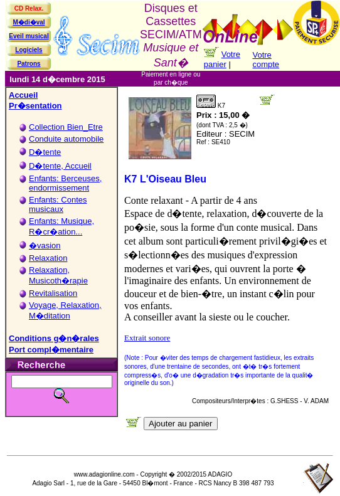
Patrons (28, 63)
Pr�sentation (35, 105)
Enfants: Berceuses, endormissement (65, 183)
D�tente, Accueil (60, 166)
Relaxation (48, 258)
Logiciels (28, 49)
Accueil (23, 95)
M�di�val (29, 22)
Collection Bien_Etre (66, 127)
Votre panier (222, 59)
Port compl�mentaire (51, 349)
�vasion (45, 245)
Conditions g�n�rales (54, 338)
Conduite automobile (66, 139)
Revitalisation (53, 293)
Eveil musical (28, 36)
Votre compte (265, 59)
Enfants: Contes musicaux (58, 204)
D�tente (45, 152)
